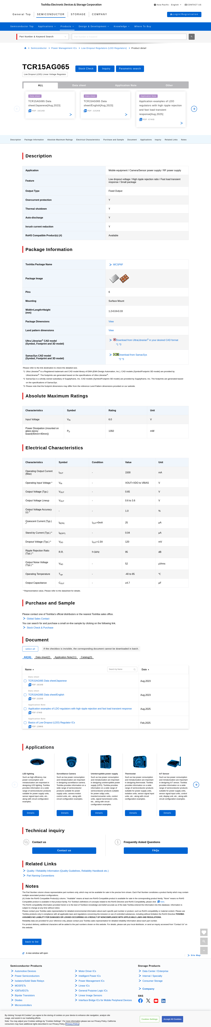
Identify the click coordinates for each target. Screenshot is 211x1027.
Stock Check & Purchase (40, 627)
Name (28, 669)
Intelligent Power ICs (90, 976)
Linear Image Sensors (90, 995)
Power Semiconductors (27, 976)
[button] (167, 4)
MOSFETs (20, 985)
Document (132, 140)
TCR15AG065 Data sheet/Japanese (47, 680)
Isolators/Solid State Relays (29, 981)
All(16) (27, 657)
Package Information (34, 140)
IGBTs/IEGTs (22, 990)
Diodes (18, 1000)
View (111, 321)
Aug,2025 (145, 709)
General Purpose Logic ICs (93, 990)
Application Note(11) (65, 657)
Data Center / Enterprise (155, 971)
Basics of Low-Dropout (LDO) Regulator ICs (51, 722)
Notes (184, 140)
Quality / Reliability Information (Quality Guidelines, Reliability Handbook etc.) (68, 871)
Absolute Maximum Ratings (60, 140)
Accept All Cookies (172, 1019)
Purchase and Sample (113, 140)
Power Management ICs (64, 48)
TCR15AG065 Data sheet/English (46, 694)
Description (15, 140)
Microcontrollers (23, 1005)
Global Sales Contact (38, 618)
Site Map (196, 955)
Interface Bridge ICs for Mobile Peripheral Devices (105, 1000)
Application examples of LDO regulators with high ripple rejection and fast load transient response (80, 708)
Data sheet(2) (43, 657)
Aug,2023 (145, 681)
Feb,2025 (145, 723)
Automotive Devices (25, 971)
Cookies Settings (149, 1019)
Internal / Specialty (152, 976)
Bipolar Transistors (25, 995)
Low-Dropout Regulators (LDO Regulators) (104, 48)
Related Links (171, 140)
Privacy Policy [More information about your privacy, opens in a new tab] (72, 1024)
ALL (40, 85)
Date (144, 669)
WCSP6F (118, 264)
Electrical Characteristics (88, 140)
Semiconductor (39, 48)
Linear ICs (84, 985)
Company (149, 989)
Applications (146, 140)
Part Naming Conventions (40, 875)
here (162, 902)
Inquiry (158, 140)
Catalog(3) (86, 657)
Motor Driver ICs (87, 971)
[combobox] (129, 37)
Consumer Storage (153, 981)
